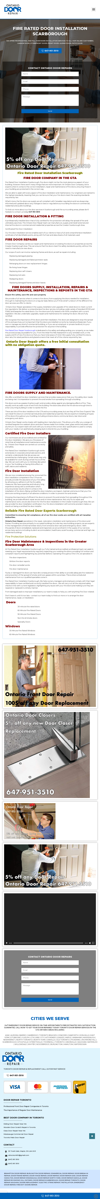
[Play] (7, 943)
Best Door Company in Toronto (24, 1117)
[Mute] (90, 943)
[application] (50, 919)
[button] (93, 9)
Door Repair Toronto (17, 1100)
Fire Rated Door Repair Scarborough (20, 330)
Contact (9, 1145)
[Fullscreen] (93, 943)
